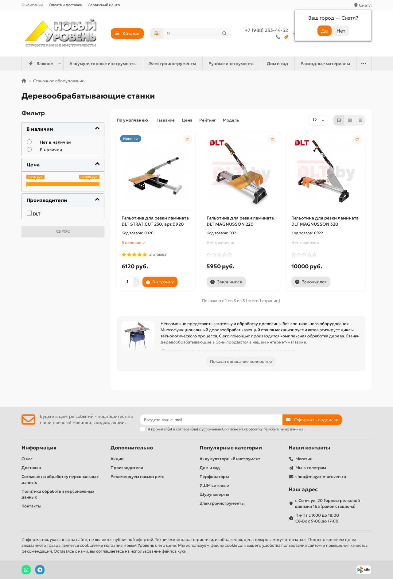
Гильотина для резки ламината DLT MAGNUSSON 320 (325, 221)
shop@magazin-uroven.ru (320, 476)
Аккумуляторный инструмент (230, 458)
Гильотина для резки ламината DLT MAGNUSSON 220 (240, 221)
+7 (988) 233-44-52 (266, 30)
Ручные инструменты (231, 63)
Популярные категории (231, 448)
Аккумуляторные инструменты (103, 63)
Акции (117, 458)
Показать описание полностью (241, 361)
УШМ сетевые (214, 485)
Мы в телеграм (310, 467)
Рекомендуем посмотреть (137, 476)
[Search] (197, 33)
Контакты (31, 506)
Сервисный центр (104, 4)
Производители (127, 467)
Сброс (63, 231)
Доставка (31, 467)
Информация (38, 448)
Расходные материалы (325, 63)
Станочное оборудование (58, 81)
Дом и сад (277, 63)
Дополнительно (132, 448)
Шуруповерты (214, 494)
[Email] (211, 419)
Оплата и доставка (65, 4)
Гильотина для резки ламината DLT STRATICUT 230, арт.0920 (155, 221)
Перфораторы (214, 476)
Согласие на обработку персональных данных (60, 479)
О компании (32, 4)
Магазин (303, 458)
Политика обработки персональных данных (57, 494)
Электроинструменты (172, 63)
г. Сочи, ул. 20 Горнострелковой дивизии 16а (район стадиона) (327, 503)
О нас (27, 458)
